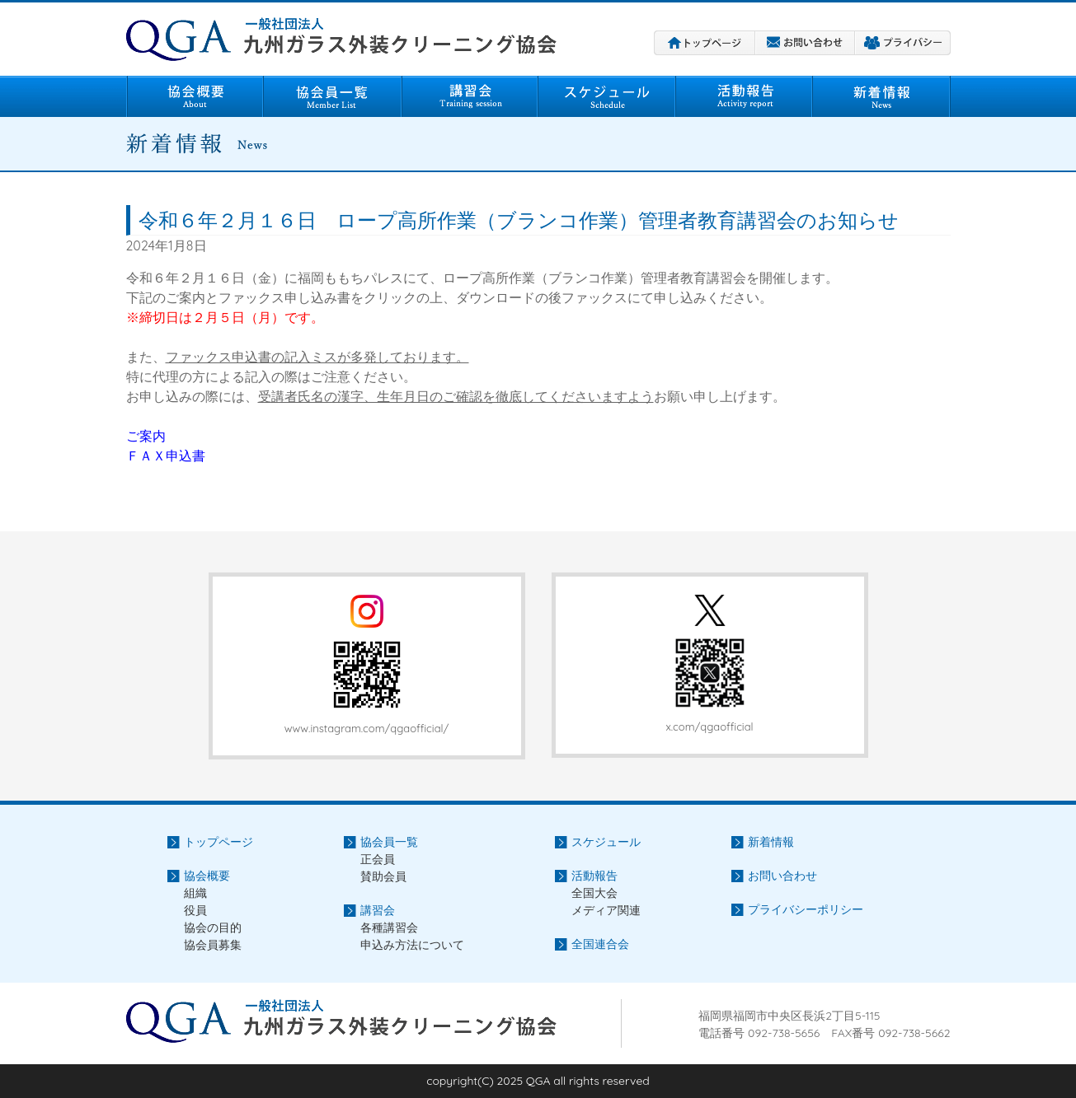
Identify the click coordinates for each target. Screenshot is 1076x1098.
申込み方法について (412, 944)
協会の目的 (213, 927)
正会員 (377, 859)
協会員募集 (213, 944)
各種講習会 (389, 927)
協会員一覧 (332, 96)
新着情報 (882, 96)
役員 (195, 910)
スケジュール (607, 96)
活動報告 (744, 96)
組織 (195, 892)
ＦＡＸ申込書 (165, 455)
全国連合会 (600, 944)
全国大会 (594, 892)
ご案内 (146, 436)
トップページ (704, 42)
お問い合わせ (805, 42)
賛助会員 (383, 876)
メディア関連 (606, 910)
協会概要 (194, 96)
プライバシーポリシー (903, 42)
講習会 (470, 96)
